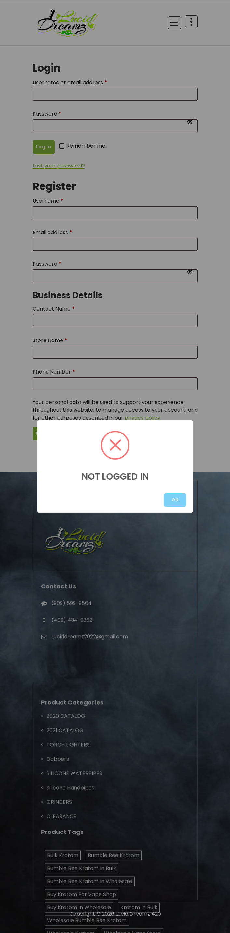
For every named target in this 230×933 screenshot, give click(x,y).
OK (174, 500)
